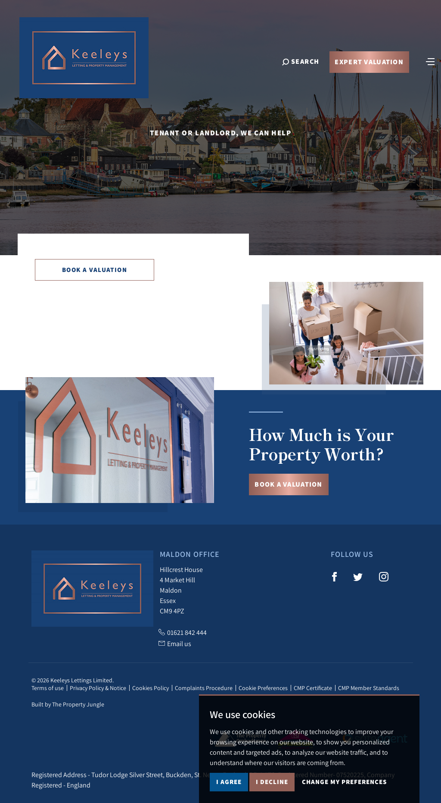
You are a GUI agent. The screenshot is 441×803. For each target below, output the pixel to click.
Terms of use (47, 688)
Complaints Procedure (204, 688)
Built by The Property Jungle (67, 704)
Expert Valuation (369, 62)
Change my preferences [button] (344, 782)
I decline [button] (272, 782)
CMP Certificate (313, 688)
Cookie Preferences (263, 688)
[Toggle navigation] (430, 61)
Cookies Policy (150, 688)
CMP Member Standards (368, 688)
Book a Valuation (94, 270)
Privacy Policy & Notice (98, 688)
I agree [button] (229, 782)
